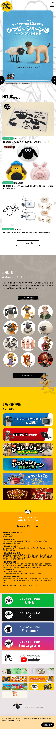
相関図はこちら (28, 375)
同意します (47, 725)
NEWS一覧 (28, 243)
